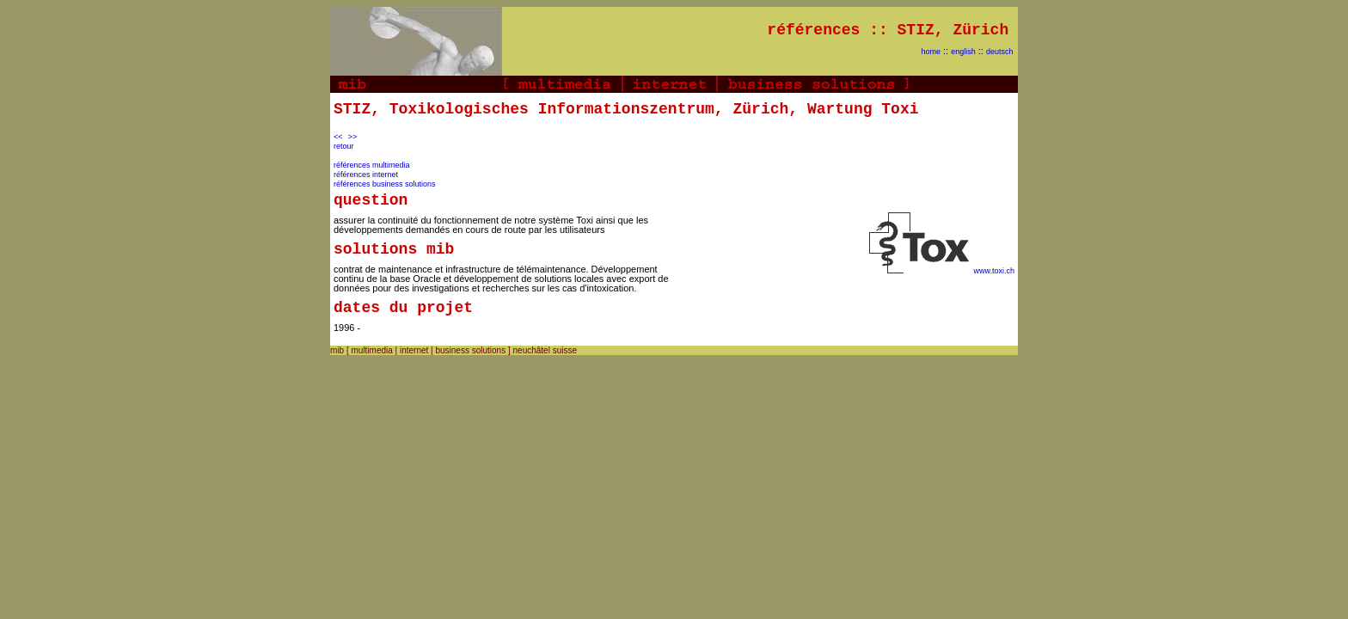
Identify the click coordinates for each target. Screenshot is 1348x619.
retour (344, 146)
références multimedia (372, 165)
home (931, 51)
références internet (366, 174)
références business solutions (385, 184)
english (963, 51)
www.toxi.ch (993, 271)
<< (338, 136)
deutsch (1000, 51)
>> (353, 136)
